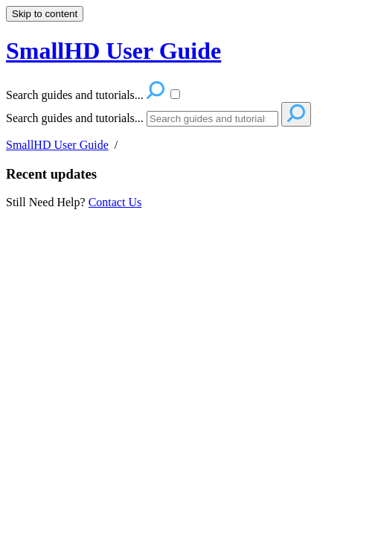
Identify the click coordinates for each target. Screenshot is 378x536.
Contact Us (115, 202)
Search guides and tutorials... (75, 118)
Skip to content (44, 13)
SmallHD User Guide (57, 144)
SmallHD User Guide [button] (113, 50)
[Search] (212, 119)
